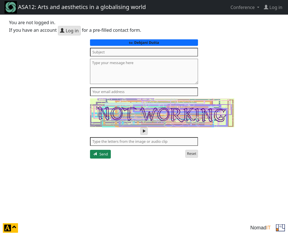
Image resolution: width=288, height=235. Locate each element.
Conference (243, 7)
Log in (69, 31)
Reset (191, 153)
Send (100, 154)
